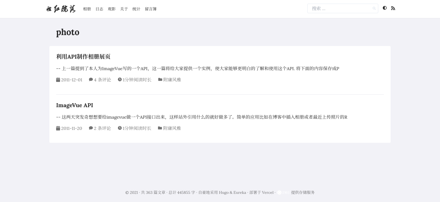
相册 (87, 9)
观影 (112, 9)
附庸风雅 (172, 79)
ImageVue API (74, 105)
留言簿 (151, 9)
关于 (124, 9)
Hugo (224, 192)
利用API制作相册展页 (83, 56)
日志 (99, 9)
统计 (136, 9)
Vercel (268, 192)
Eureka (239, 192)
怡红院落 (60, 9)
